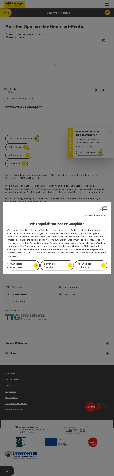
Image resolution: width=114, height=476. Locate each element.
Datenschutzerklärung (95, 215)
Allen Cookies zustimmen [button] (84, 265)
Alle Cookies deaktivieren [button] (16, 265)
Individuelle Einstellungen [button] (50, 265)
